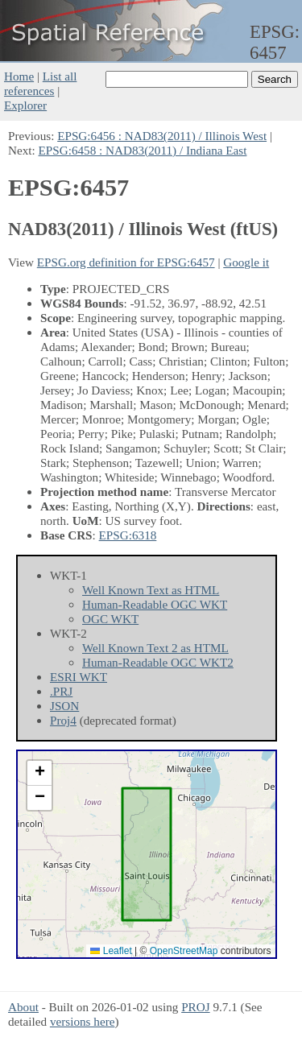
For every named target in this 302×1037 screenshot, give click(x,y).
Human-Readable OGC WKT (154, 604)
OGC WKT (110, 619)
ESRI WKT (78, 677)
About (23, 1007)
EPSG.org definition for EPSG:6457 (126, 262)
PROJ (195, 1007)
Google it (246, 262)
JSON (64, 706)
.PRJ (61, 691)
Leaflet (110, 950)
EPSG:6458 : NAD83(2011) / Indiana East (143, 150)
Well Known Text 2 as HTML (155, 648)
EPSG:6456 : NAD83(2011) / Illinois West (162, 136)
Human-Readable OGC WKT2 (158, 662)
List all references (40, 83)
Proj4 (63, 720)
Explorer (25, 105)
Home (19, 76)
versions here (82, 1021)
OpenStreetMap (184, 950)
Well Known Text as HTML (150, 590)
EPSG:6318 (128, 535)
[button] (39, 773)
